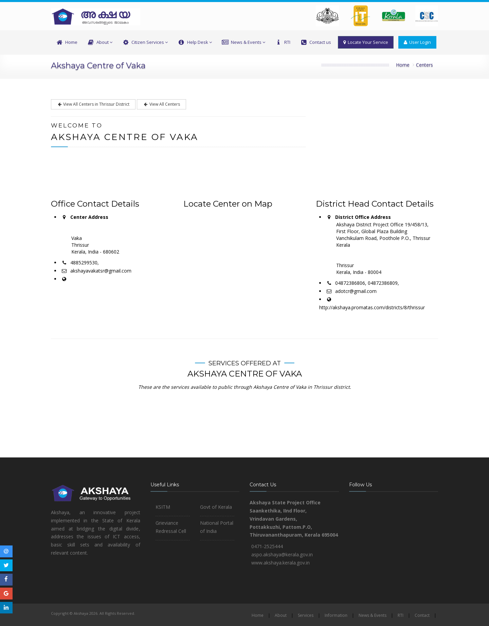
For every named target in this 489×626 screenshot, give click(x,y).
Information (336, 615)
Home (66, 42)
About (99, 42)
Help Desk (194, 42)
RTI (282, 42)
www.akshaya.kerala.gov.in (280, 562)
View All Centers (161, 104)
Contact (422, 615)
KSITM (163, 507)
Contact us (315, 42)
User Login (417, 42)
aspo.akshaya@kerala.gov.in (282, 554)
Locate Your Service (365, 42)
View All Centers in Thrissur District (93, 104)
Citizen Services (145, 42)
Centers (424, 65)
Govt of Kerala (216, 507)
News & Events (243, 42)
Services (305, 615)
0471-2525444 (267, 546)
